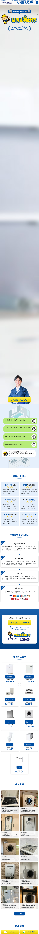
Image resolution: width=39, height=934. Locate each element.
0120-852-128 (19, 628)
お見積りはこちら (19, 399)
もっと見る (19, 913)
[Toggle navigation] (37, 2)
